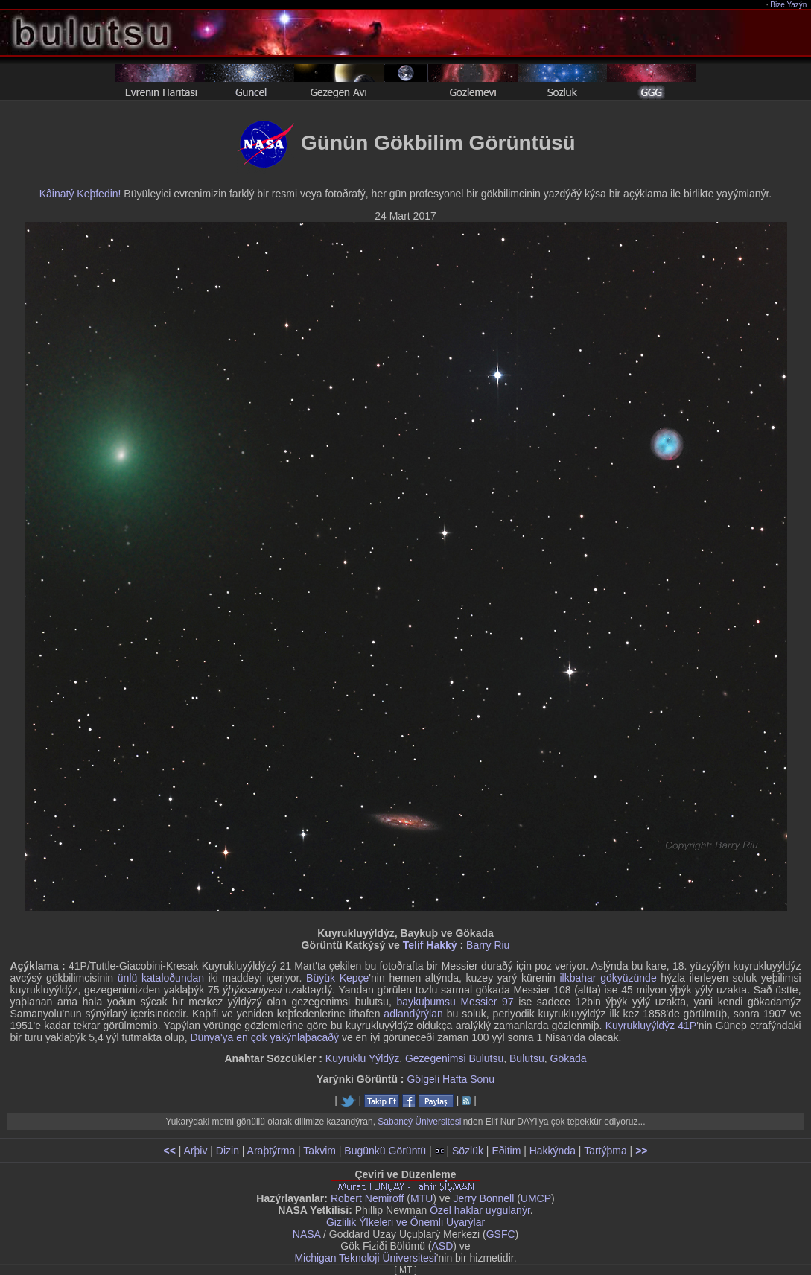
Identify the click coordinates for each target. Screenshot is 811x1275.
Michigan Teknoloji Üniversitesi (365, 1258)
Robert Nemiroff (367, 1198)
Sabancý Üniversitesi (419, 1121)
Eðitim (506, 1151)
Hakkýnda (552, 1151)
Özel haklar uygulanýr (480, 1210)
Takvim (319, 1151)
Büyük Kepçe (337, 978)
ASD (443, 1246)
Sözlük (467, 1151)
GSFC (500, 1234)
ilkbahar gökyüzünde (608, 978)
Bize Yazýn (789, 5)
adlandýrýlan (413, 1014)
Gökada (568, 1058)
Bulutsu (526, 1058)
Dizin (227, 1151)
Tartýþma (605, 1151)
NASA (306, 1234)
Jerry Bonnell (484, 1198)
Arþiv (196, 1151)
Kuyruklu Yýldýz (362, 1058)
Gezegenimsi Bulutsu (454, 1058)
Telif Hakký (430, 945)
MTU (421, 1198)
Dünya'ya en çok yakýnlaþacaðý (264, 1037)
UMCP (536, 1198)
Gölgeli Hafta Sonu (450, 1079)
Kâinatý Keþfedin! (80, 194)
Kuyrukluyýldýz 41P (651, 1025)
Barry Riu (487, 945)
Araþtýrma (271, 1151)
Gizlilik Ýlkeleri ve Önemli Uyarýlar (405, 1222)
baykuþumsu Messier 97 (454, 1002)
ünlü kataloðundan (161, 978)
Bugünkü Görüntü (385, 1151)
